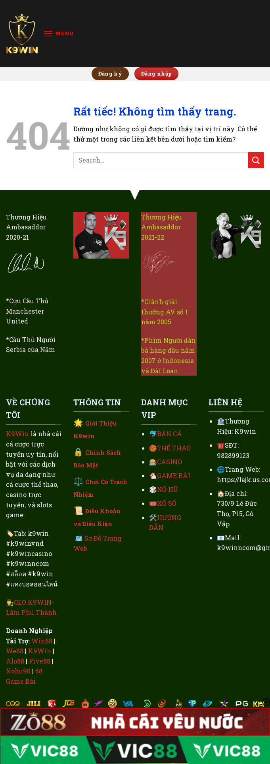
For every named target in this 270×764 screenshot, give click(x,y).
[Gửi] (256, 160)
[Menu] (59, 33)
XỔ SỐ (166, 503)
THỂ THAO (174, 448)
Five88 (39, 661)
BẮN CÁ (169, 433)
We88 (14, 651)
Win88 (41, 641)
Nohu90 (18, 671)
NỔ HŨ (167, 489)
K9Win (17, 433)
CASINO (169, 462)
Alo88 (15, 661)
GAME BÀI (173, 475)
